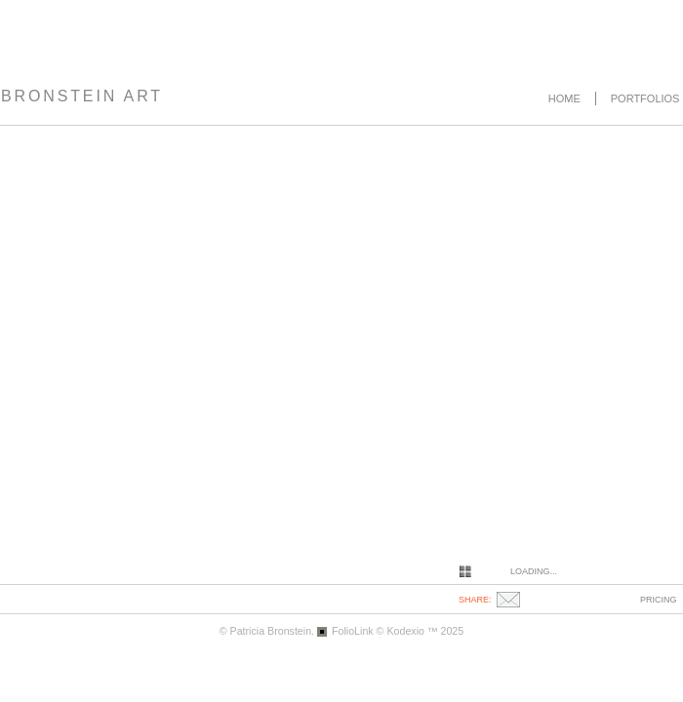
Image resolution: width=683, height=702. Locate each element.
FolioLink (353, 631)
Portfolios (645, 98)
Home (564, 98)
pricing (658, 599)
